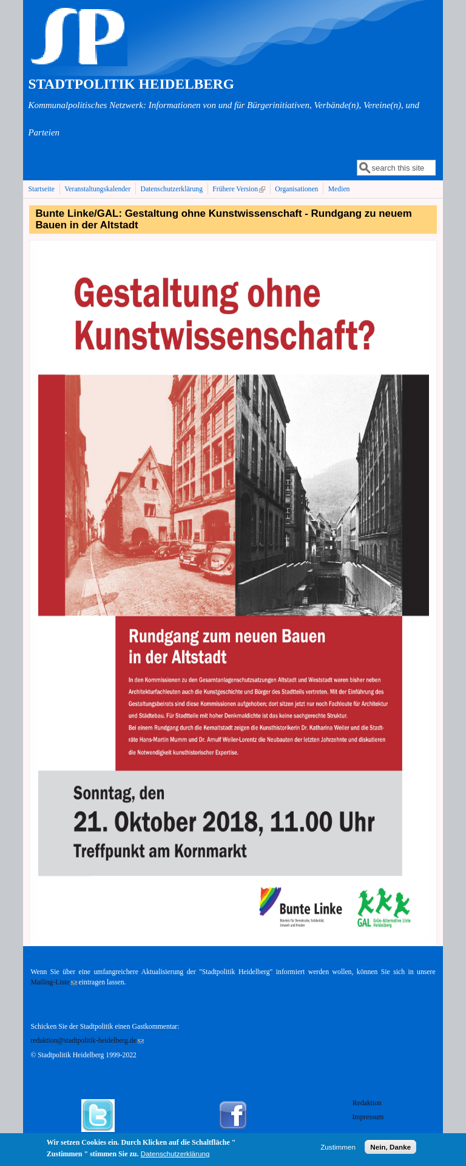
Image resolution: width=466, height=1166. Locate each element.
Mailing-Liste (53, 982)
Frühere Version (240, 189)
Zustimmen (338, 1149)
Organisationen (296, 189)
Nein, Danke (390, 1149)
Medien (339, 189)
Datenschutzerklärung (171, 189)
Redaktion (368, 1103)
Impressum (367, 1117)
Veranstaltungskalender (97, 189)
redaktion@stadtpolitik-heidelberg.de (86, 1041)
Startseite (41, 189)
